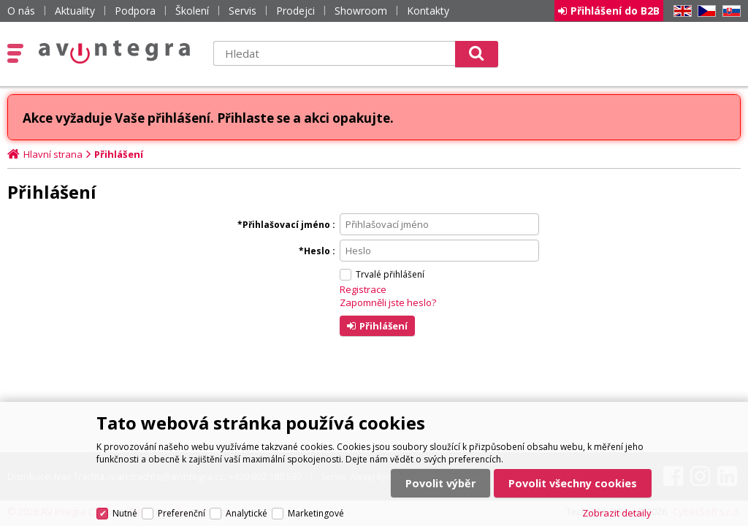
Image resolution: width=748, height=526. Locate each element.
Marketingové (316, 513)
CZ (704, 11)
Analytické (246, 513)
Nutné (124, 513)
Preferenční (181, 513)
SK (729, 11)
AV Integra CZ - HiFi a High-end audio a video (115, 52)
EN (680, 11)
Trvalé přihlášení (390, 274)
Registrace (363, 289)
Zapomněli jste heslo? (388, 302)
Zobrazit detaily (617, 512)
